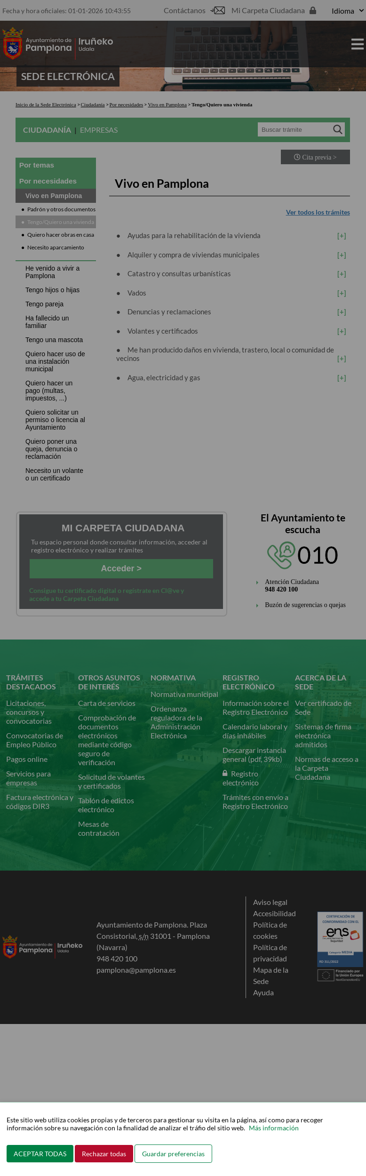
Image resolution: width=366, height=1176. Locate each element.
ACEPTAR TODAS (40, 1154)
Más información (274, 1128)
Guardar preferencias (173, 1154)
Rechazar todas (104, 1154)
